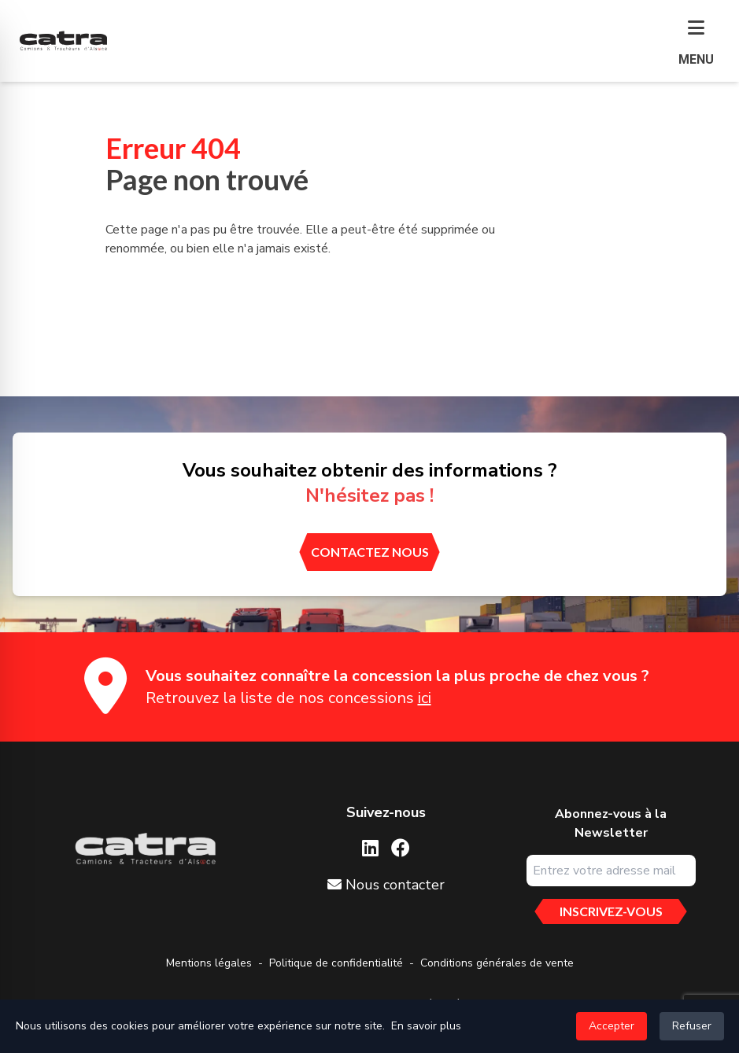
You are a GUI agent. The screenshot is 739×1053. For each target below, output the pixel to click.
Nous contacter (386, 884)
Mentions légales (209, 962)
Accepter (611, 1025)
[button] (696, 44)
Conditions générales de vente (497, 962)
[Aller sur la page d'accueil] (145, 849)
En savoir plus (426, 1025)
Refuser (691, 1025)
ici (424, 698)
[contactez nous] (370, 552)
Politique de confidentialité (336, 962)
